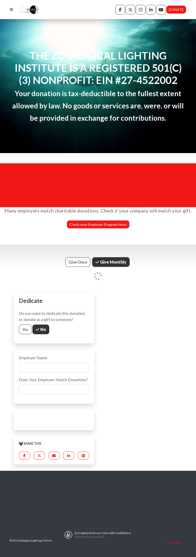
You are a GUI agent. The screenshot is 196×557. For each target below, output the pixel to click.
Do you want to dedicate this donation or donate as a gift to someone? (52, 316)
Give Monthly (112, 261)
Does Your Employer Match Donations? (53, 379)
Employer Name (33, 357)
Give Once (78, 261)
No (43, 329)
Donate (176, 9)
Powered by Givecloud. (90, 536)
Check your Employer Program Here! (98, 224)
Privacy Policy (174, 542)
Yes (25, 329)
